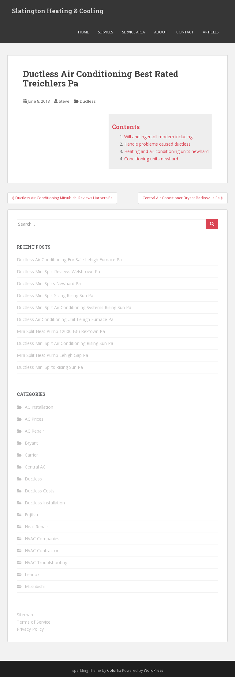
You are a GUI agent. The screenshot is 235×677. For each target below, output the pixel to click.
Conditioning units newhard (151, 159)
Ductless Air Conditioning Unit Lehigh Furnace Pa (65, 319)
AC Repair (34, 431)
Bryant (31, 443)
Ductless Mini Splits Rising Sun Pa (50, 367)
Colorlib (114, 670)
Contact (185, 32)
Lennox (32, 574)
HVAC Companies (42, 538)
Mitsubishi (35, 586)
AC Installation (39, 407)
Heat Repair (36, 527)
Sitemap (25, 615)
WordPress (153, 670)
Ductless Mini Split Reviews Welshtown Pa (58, 271)
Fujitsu (31, 515)
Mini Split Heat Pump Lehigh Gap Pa (52, 355)
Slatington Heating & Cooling (58, 11)
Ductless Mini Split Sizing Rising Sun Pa (55, 295)
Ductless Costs (39, 491)
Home (83, 32)
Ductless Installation (45, 503)
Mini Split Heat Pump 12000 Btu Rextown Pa (61, 331)
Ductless (88, 101)
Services (105, 32)
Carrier (31, 455)
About (160, 32)
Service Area (133, 32)
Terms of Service (33, 622)
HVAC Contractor (41, 550)
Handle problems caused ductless (157, 144)
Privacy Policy (30, 629)
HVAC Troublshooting (46, 562)
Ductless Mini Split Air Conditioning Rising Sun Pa (65, 343)
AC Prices (34, 419)
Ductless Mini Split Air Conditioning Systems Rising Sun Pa (74, 307)
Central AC (35, 467)
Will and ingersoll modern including (158, 137)
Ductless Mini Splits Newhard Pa (49, 283)
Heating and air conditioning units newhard (166, 151)
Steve (64, 101)
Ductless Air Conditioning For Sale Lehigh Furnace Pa (69, 259)
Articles (210, 32)
